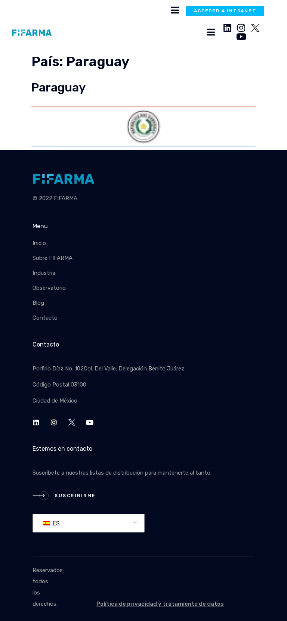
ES (51, 523)
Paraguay (58, 88)
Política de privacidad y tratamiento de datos (160, 603)
